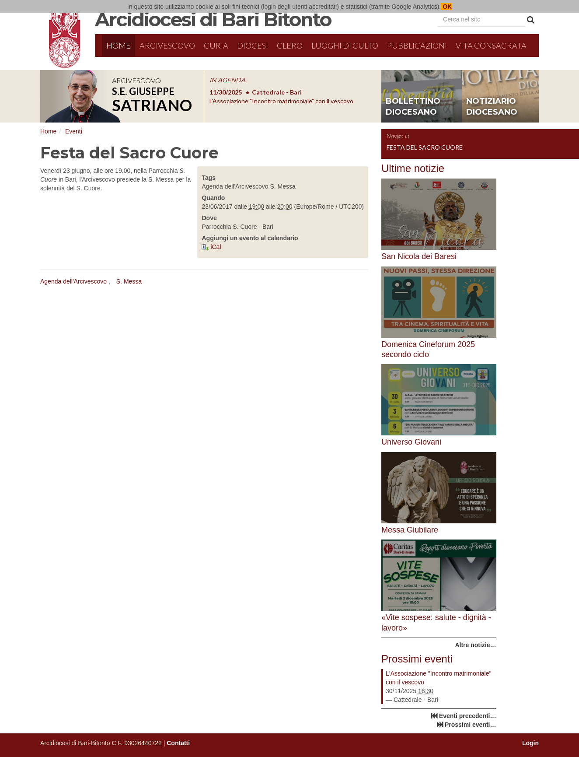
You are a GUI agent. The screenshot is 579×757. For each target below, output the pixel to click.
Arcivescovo (167, 45)
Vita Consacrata (491, 45)
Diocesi (252, 45)
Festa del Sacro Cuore (425, 147)
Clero (290, 45)
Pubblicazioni (417, 45)
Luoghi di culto (344, 45)
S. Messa (129, 281)
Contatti (178, 742)
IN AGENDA (227, 80)
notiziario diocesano (491, 106)
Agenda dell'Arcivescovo (73, 281)
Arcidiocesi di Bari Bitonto (213, 19)
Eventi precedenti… (467, 715)
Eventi (73, 131)
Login (530, 742)
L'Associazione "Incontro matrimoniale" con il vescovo (438, 678)
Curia (216, 45)
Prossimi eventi (417, 659)
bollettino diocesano (413, 106)
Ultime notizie (412, 168)
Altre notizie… (475, 644)
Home (118, 45)
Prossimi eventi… (470, 724)
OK (446, 6)
